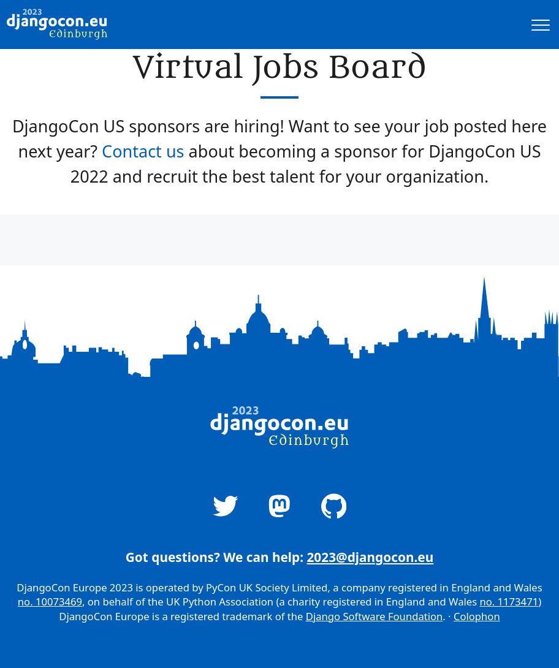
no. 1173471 (508, 601)
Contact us (143, 151)
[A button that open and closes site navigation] (540, 24)
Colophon (477, 616)
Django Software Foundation (374, 616)
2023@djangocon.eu (369, 557)
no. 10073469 (50, 601)
